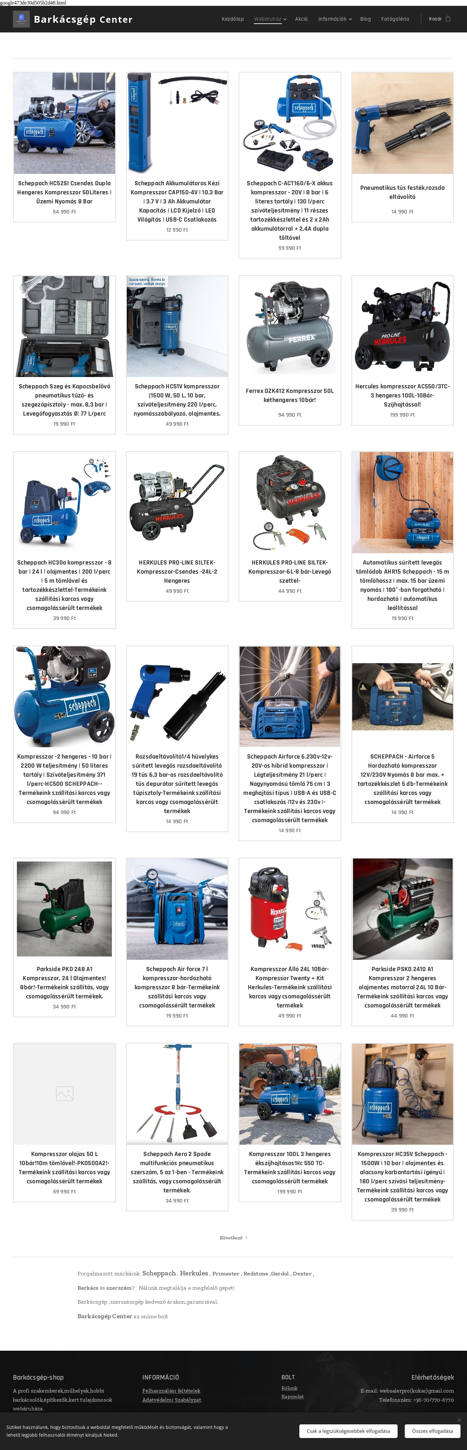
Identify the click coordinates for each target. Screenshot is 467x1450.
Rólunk (289, 1388)
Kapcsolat (292, 1396)
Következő (231, 1238)
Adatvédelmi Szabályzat (171, 1399)
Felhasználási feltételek (171, 1390)
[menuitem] (243, 19)
